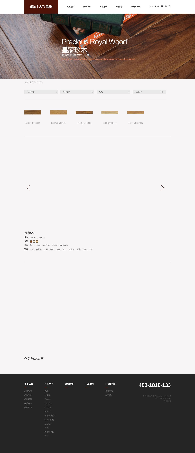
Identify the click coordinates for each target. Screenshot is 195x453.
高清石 (47, 412)
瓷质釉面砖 (49, 420)
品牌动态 (28, 407)
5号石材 (48, 407)
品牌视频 (28, 399)
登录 (151, 6)
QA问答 (108, 395)
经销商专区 (135, 7)
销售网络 (120, 7)
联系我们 (28, 403)
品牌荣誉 (28, 395)
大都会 (47, 399)
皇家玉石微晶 (50, 416)
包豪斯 (47, 395)
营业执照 (167, 401)
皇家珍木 (48, 424)
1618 (46, 428)
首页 (25, 82)
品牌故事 (28, 391)
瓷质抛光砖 (49, 432)
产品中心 (87, 7)
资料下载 (109, 391)
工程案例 (103, 7)
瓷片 (46, 436)
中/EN (157, 6)
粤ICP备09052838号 (163, 398)
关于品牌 (70, 7)
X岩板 (47, 391)
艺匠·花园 (49, 403)
